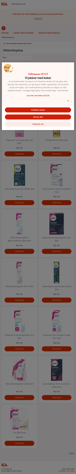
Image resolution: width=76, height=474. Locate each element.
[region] (38, 96)
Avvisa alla (38, 117)
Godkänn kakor (38, 110)
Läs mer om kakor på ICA (38, 95)
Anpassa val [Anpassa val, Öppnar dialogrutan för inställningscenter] (38, 124)
